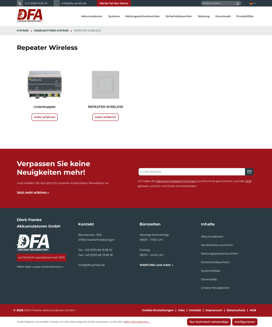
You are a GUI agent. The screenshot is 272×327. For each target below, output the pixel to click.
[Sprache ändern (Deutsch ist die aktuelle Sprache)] (252, 3)
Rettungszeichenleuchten (219, 253)
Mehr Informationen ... (136, 321)
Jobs (181, 310)
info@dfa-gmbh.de (73, 3)
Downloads (209, 279)
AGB (248, 181)
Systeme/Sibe (210, 270)
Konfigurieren (245, 321)
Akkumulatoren (212, 236)
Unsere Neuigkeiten (215, 287)
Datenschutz (236, 310)
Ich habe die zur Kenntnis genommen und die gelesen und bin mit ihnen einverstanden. (194, 183)
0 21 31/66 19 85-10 (36, 3)
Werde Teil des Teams (113, 3)
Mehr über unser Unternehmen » (40, 266)
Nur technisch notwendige (209, 321)
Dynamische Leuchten (217, 245)
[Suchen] (237, 3)
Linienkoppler (44, 107)
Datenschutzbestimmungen (176, 181)
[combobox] (217, 3)
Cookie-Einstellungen (158, 310)
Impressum (213, 310)
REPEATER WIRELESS (105, 107)
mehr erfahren (44, 117)
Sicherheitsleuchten (215, 262)
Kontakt (195, 310)
